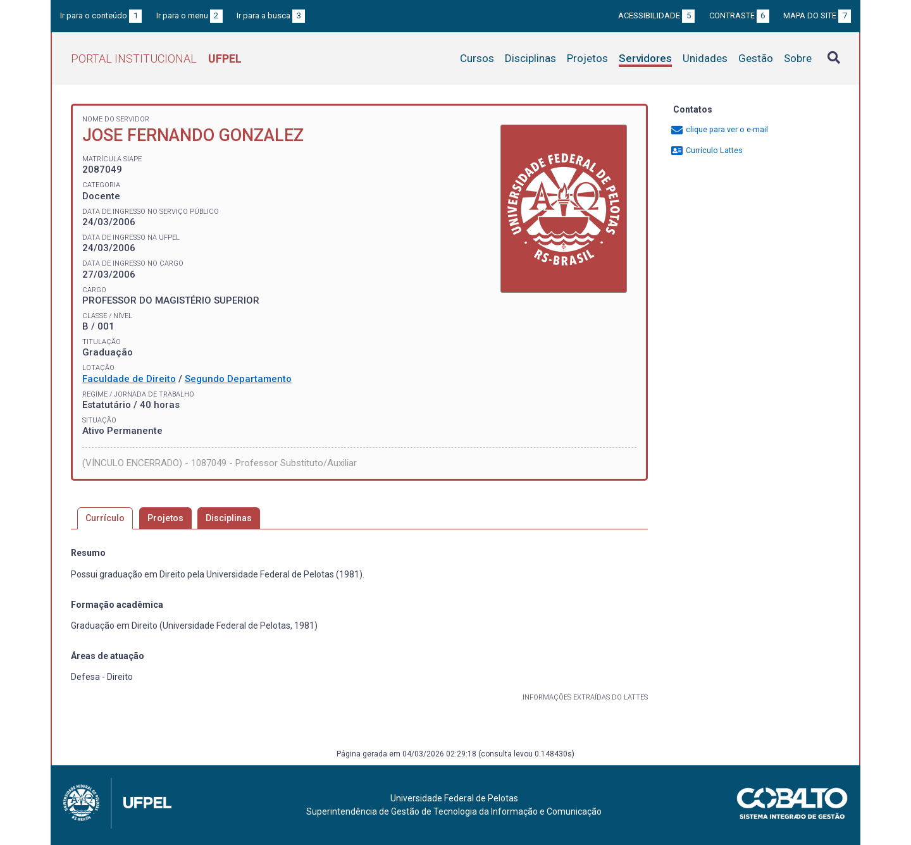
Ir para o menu (189, 15)
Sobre (798, 58)
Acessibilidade (656, 15)
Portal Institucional (156, 58)
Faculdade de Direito (129, 379)
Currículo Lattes (706, 150)
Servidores (645, 58)
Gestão (755, 58)
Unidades (705, 58)
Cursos (477, 58)
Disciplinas (530, 58)
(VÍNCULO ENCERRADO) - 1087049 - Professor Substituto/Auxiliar (219, 463)
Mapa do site (817, 15)
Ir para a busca (271, 15)
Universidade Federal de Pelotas (454, 798)
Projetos (587, 58)
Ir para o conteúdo (101, 15)
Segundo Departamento (238, 379)
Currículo (105, 518)
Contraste (739, 15)
